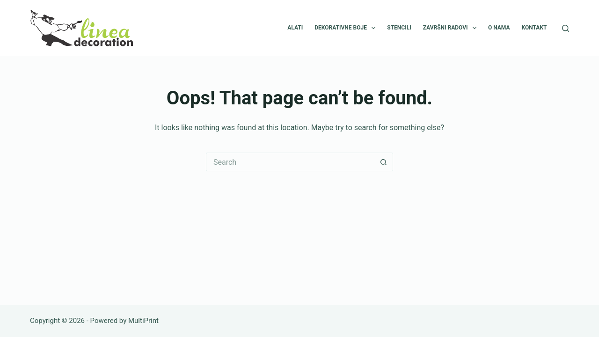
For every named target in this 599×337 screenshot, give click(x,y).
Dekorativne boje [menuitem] (346, 28)
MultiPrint (143, 320)
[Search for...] (290, 162)
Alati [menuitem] (295, 27)
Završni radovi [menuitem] (451, 28)
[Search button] (383, 162)
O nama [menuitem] (499, 27)
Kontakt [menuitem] (534, 27)
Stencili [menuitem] (399, 27)
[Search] (565, 28)
